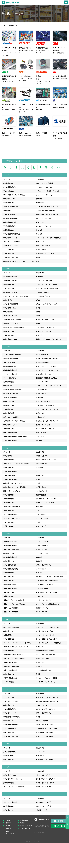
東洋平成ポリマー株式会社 (11, 506)
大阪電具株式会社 (8, 253)
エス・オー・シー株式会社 (11, 242)
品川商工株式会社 (8, 401)
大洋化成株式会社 (8, 467)
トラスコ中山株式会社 (10, 514)
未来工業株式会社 (8, 732)
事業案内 (9, 823)
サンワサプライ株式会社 (10, 393)
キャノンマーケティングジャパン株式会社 (16, 296)
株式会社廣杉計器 (8, 651)
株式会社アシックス (9, 199)
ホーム (3, 25)
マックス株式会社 (8, 697)
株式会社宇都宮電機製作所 (11, 234)
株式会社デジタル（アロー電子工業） (15, 487)
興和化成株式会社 (8, 331)
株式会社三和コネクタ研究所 (12, 390)
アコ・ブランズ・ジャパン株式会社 (14, 195)
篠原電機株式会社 (8, 405)
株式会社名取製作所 (9, 565)
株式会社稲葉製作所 (9, 222)
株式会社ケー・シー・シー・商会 (13, 327)
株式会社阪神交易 (8, 639)
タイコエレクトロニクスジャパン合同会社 (16, 464)
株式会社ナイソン (8, 561)
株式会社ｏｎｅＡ (8, 810)
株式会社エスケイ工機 (10, 238)
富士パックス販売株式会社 (11, 666)
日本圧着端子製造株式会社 (11, 549)
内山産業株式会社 (8, 230)
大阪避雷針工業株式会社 (10, 257)
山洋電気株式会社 (8, 382)
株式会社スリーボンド (10, 425)
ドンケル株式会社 (8, 522)
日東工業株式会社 (8, 592)
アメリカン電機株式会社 (10, 206)
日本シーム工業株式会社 (10, 612)
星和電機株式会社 (8, 429)
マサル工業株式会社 (9, 709)
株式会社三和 (7, 386)
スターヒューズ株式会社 (10, 417)
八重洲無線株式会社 (9, 752)
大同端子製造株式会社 (10, 479)
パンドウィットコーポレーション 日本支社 (17, 643)
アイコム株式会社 (8, 191)
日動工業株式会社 (8, 577)
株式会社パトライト (9, 631)
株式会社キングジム (9, 308)
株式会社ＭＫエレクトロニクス (12, 245)
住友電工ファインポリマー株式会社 (14, 421)
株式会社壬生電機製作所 (10, 724)
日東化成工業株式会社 (10, 588)
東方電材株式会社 (8, 503)
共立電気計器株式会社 (10, 277)
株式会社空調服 (8, 312)
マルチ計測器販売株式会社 (11, 717)
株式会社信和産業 (8, 413)
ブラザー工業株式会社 (10, 678)
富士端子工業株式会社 (10, 662)
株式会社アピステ (8, 203)
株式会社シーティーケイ (10, 358)
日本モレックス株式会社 (10, 608)
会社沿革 (8, 831)
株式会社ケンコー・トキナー (12, 319)
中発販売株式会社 (8, 526)
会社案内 (9, 825)
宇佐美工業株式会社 (9, 226)
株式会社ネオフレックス (10, 541)
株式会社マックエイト (10, 713)
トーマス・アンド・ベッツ (11, 518)
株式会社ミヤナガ (8, 705)
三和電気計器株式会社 (10, 397)
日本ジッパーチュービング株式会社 (14, 604)
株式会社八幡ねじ (8, 756)
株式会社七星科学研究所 (10, 569)
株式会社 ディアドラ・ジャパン (13, 483)
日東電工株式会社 (8, 596)
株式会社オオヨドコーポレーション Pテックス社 (18, 261)
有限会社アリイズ (8, 210)
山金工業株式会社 (8, 759)
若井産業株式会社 (8, 806)
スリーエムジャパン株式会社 (12, 354)
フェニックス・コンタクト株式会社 (14, 658)
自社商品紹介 (24, 820)
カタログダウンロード (27, 825)
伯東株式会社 (7, 635)
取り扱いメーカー (25, 823)
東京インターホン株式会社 (11, 491)
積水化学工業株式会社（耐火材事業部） (15, 436)
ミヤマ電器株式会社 (9, 728)
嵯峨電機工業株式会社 (10, 370)
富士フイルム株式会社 (10, 670)
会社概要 (8, 828)
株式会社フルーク (8, 674)
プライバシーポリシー (27, 828)
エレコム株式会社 (8, 249)
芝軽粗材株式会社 (8, 409)
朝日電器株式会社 (8, 183)
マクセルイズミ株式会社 (10, 701)
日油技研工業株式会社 (10, 545)
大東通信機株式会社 (9, 475)
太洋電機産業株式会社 (10, 471)
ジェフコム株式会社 (9, 362)
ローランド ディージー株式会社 (13, 787)
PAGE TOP (67, 822)
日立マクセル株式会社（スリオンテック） (16, 647)
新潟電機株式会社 (8, 573)
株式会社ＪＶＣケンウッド (11, 323)
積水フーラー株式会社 (10, 432)
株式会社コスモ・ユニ (10, 339)
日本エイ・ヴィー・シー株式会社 (13, 600)
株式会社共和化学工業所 (10, 304)
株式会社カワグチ (8, 284)
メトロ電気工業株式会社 (10, 736)
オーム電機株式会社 (9, 187)
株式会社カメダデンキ (10, 280)
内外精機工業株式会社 (10, 557)
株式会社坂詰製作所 (9, 366)
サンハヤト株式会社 (9, 378)
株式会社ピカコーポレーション (12, 654)
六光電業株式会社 (8, 783)
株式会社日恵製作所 (9, 584)
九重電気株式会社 (8, 335)
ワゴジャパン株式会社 (10, 802)
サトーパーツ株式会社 (10, 374)
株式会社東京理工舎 (9, 495)
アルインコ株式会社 (9, 214)
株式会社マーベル (8, 721)
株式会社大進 (7, 456)
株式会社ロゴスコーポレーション (13, 779)
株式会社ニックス (8, 553)
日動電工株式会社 (8, 580)
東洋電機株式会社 (8, 510)
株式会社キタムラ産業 (10, 292)
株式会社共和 (7, 300)
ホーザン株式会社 (8, 682)
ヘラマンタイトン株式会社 (11, 627)
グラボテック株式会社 (10, 316)
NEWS (8, 820)
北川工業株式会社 (8, 288)
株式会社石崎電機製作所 (10, 218)
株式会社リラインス (9, 775)
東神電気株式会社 (8, 499)
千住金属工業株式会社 (10, 440)
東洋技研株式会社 (8, 460)
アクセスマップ (10, 834)
